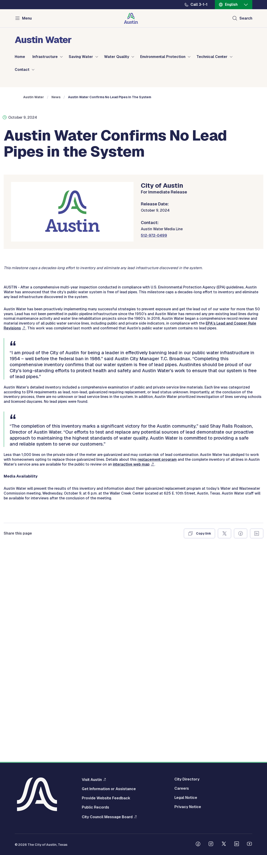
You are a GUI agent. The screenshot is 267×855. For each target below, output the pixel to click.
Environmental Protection (162, 57)
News (55, 180)
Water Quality (116, 57)
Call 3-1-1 (198, 4)
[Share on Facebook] (240, 742)
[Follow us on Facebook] (198, 844)
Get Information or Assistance (109, 789)
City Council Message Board (107, 817)
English (231, 4)
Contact (22, 70)
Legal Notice (185, 798)
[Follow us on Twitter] (224, 844)
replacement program (157, 667)
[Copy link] (199, 742)
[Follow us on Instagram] (211, 844)
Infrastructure (45, 57)
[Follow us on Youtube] (249, 844)
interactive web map (131, 672)
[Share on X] (224, 742)
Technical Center (211, 57)
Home (20, 57)
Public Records (95, 807)
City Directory (186, 779)
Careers (181, 788)
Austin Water (33, 180)
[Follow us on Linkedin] (236, 844)
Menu (27, 18)
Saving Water (81, 57)
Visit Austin (92, 779)
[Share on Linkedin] (256, 742)
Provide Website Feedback (106, 798)
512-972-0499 (154, 319)
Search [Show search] (245, 18)
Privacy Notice (187, 807)
